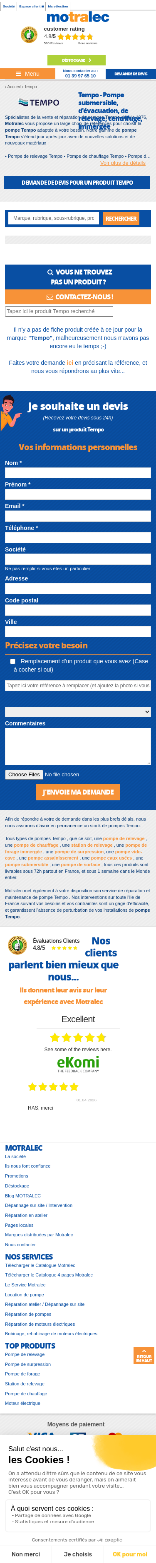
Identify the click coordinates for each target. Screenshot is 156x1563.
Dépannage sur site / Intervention (38, 1205)
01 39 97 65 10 (80, 75)
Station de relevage (25, 1383)
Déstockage (76, 60)
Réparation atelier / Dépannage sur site (44, 1304)
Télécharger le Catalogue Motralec (40, 1265)
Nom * (13, 463)
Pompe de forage (22, 1373)
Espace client (31, 6)
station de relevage (92, 845)
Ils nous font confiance (27, 1165)
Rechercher (121, 218)
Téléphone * (21, 528)
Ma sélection (58, 6)
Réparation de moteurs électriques (40, 1324)
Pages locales (19, 1225)
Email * (15, 506)
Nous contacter (20, 1244)
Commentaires (25, 723)
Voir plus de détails (123, 163)
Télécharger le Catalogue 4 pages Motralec (49, 1274)
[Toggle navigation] (27, 73)
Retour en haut (144, 1356)
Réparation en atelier (26, 1215)
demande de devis (130, 74)
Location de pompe (24, 1294)
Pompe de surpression (28, 1364)
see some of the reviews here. (77, 1049)
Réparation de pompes (28, 1314)
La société (15, 1156)
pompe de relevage (124, 838)
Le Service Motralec (25, 1284)
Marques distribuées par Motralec (39, 1234)
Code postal (21, 600)
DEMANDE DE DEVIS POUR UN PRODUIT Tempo (77, 182)
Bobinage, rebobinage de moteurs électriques (51, 1333)
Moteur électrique (22, 1403)
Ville (11, 622)
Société (9, 6)
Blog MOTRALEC (23, 1195)
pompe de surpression (79, 851)
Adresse (16, 578)
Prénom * (17, 484)
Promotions (16, 1175)
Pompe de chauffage (26, 1393)
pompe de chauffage (36, 845)
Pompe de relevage (25, 1354)
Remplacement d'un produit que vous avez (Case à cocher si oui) (79, 665)
